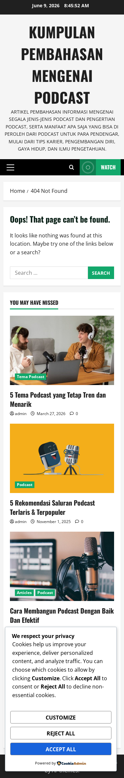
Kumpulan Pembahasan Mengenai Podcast (62, 64)
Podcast (24, 484)
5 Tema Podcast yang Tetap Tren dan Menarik (58, 399)
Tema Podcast (30, 376)
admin (20, 413)
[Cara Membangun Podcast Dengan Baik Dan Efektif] (62, 566)
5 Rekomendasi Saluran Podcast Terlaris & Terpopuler (52, 507)
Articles (24, 592)
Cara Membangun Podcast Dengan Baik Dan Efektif (62, 615)
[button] (10, 167)
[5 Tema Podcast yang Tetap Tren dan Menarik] (62, 350)
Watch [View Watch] (98, 167)
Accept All (61, 749)
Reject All (61, 733)
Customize (61, 717)
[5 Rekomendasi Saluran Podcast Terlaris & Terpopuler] (62, 458)
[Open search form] (71, 167)
